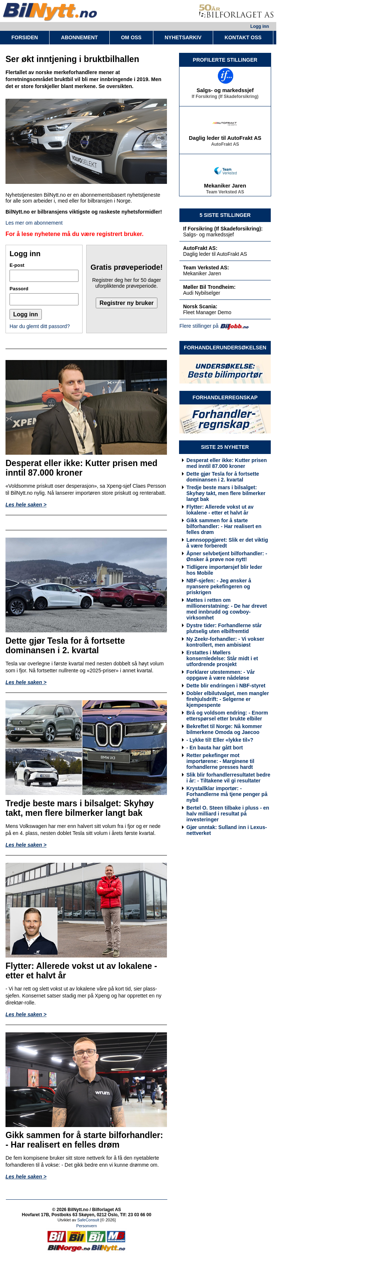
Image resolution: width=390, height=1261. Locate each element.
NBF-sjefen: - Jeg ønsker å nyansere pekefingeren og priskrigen (218, 586)
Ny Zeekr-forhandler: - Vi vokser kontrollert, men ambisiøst (225, 642)
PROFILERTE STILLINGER (225, 60)
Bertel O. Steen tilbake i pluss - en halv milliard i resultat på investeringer (227, 813)
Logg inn (259, 26)
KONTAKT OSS (243, 37)
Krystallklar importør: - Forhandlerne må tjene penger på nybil (226, 794)
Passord (19, 288)
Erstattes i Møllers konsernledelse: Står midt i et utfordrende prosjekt (222, 658)
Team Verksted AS (225, 193)
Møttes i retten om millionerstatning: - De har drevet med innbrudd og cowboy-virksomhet (226, 609)
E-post (17, 265)
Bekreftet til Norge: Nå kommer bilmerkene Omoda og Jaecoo (224, 729)
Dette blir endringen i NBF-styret (225, 685)
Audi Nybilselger (201, 293)
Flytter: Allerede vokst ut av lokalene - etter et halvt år (220, 510)
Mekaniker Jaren (225, 187)
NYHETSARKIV (183, 37)
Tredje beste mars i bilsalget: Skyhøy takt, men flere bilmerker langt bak (226, 493)
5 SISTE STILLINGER (225, 215)
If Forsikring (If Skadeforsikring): (223, 229)
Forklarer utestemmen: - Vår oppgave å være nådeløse (220, 675)
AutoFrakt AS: (200, 248)
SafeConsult (88, 1220)
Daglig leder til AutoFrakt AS (225, 139)
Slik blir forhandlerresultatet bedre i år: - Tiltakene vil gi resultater (228, 778)
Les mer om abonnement (34, 223)
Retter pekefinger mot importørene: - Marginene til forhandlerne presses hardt (220, 761)
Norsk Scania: (200, 306)
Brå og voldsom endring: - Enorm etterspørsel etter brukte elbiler (227, 716)
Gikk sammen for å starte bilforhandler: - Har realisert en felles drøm (224, 526)
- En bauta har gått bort (214, 748)
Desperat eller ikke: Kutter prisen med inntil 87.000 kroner (226, 463)
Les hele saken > (26, 505)
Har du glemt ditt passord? (40, 326)
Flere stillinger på (199, 326)
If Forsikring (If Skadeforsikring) (225, 98)
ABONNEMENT (79, 37)
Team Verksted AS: (206, 267)
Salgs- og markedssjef (225, 92)
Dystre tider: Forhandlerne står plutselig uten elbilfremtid (224, 628)
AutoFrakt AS (225, 145)
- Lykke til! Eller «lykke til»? (219, 740)
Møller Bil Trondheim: (209, 287)
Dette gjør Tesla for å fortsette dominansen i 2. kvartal (222, 477)
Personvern (86, 1226)
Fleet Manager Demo (207, 312)
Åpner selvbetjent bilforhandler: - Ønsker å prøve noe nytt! (226, 556)
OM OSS (131, 37)
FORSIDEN (24, 37)
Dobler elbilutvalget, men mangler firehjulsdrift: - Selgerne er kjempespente (227, 699)
